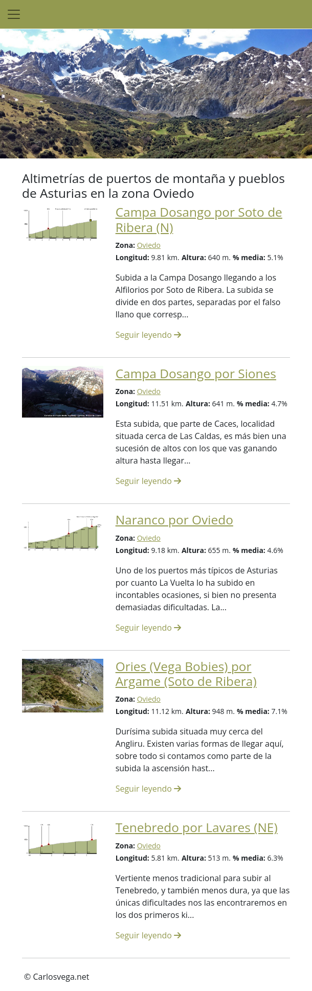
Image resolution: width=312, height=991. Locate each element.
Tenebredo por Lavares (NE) (197, 827)
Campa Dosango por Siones (196, 373)
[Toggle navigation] (14, 14)
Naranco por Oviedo (174, 519)
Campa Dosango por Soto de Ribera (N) (199, 219)
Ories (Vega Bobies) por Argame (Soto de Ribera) (186, 673)
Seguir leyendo (148, 334)
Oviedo (149, 245)
